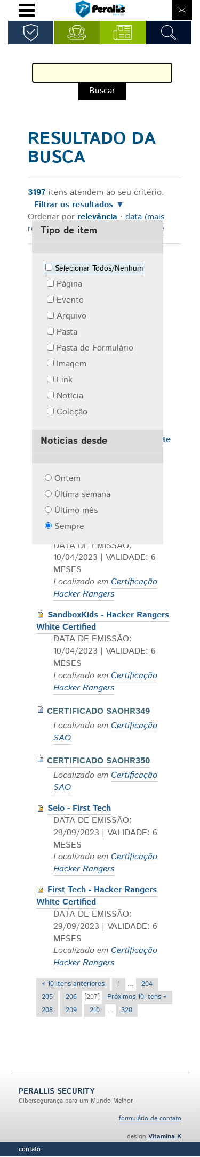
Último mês (76, 510)
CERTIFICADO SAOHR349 (98, 711)
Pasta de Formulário (95, 348)
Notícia (70, 396)
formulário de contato (150, 1118)
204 (147, 984)
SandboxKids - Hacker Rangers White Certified (102, 621)
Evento (70, 300)
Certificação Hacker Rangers (105, 588)
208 (47, 1010)
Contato (30, 1149)
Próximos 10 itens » (137, 997)
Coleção (72, 412)
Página (69, 284)
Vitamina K (164, 1136)
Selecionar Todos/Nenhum (99, 268)
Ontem (67, 478)
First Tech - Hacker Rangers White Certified (96, 896)
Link (65, 380)
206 (71, 997)
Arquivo (71, 316)
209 (71, 1010)
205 (47, 997)
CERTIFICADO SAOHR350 (98, 761)
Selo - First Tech (79, 808)
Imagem (71, 364)
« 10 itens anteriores (73, 984)
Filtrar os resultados (73, 205)
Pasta (67, 332)
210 (95, 1010)
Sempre (69, 526)
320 (126, 1010)
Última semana (82, 494)
